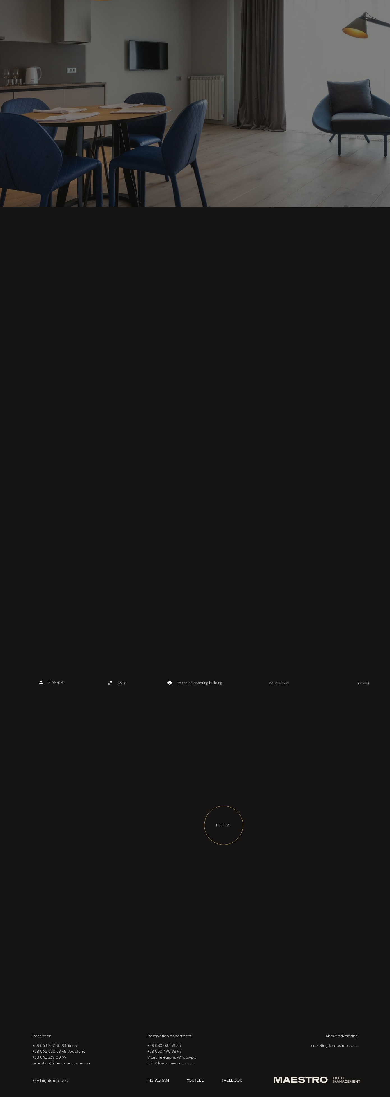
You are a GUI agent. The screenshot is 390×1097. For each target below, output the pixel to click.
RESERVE (223, 825)
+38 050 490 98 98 (164, 1051)
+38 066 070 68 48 (49, 1051)
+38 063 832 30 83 (49, 1045)
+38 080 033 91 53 (164, 1045)
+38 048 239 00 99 (49, 1057)
